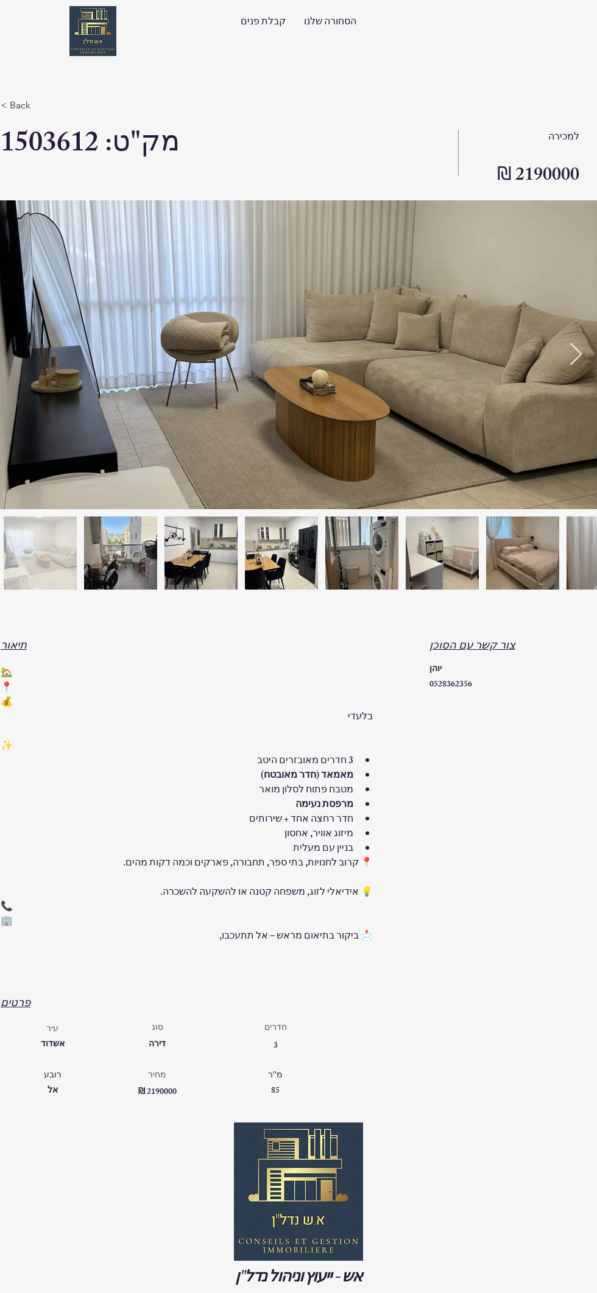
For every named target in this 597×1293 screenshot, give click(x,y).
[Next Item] (576, 355)
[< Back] (44, 105)
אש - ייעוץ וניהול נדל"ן (298, 1279)
